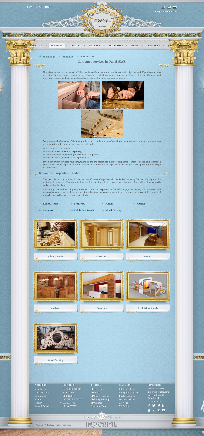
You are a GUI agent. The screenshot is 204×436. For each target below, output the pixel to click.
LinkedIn (163, 405)
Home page (49, 56)
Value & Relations (43, 406)
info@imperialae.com (165, 11)
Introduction (41, 389)
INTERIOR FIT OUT (72, 399)
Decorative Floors (127, 399)
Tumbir (159, 410)
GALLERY (94, 45)
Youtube (163, 410)
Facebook (149, 405)
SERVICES (56, 45)
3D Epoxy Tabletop (100, 399)
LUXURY (76, 45)
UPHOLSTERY (69, 406)
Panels (109, 203)
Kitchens (142, 203)
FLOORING (68, 392)
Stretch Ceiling (98, 389)
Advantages (40, 396)
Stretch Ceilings (127, 396)
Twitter (154, 405)
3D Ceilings (96, 403)
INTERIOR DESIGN (72, 389)
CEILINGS (67, 396)
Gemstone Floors (99, 406)
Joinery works (50, 203)
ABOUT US (36, 45)
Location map (154, 401)
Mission (38, 403)
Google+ (154, 410)
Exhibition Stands (84, 210)
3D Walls (95, 392)
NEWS (134, 45)
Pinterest (159, 405)
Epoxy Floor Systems (129, 392)
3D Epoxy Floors (127, 389)
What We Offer (42, 392)
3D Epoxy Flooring (100, 396)
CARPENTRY (69, 403)
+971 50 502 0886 (39, 7)
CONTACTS (153, 45)
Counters (48, 210)
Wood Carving (113, 210)
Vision (38, 399)
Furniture (79, 203)
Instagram (149, 410)
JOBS (171, 45)
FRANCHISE (116, 45)
